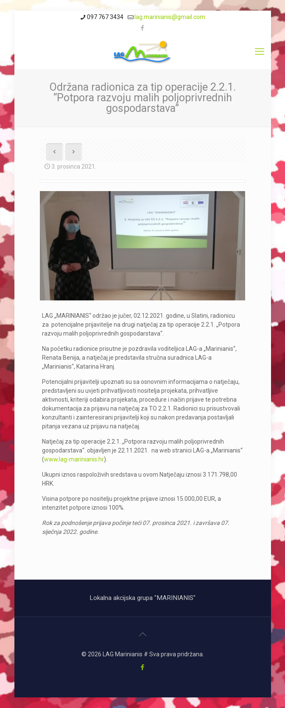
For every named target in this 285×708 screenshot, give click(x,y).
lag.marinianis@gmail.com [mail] (169, 17)
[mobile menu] (259, 51)
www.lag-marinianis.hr (74, 459)
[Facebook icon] (143, 28)
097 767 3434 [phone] (105, 17)
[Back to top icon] (142, 634)
